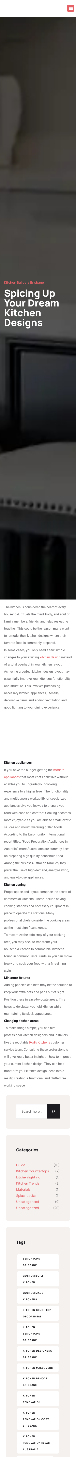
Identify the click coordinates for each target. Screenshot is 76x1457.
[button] (70, 8)
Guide (20, 1165)
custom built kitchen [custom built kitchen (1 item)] (33, 1279)
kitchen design (50, 657)
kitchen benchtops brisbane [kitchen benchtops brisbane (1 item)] (31, 1333)
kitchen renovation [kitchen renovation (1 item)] (32, 1399)
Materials (23, 1189)
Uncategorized (27, 1208)
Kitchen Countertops (32, 1171)
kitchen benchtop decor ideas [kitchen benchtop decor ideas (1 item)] (37, 1313)
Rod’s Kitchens (39, 1042)
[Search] (53, 1111)
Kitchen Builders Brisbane (24, 282)
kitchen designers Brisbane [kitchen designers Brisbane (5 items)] (37, 1354)
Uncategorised (27, 1201)
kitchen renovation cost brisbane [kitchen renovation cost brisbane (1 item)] (36, 1419)
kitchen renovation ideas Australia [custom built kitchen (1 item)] (36, 1443)
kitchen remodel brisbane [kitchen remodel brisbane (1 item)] (36, 1382)
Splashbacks (25, 1195)
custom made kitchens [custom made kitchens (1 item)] (33, 1296)
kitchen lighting (28, 1177)
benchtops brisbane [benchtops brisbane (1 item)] (31, 1262)
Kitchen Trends (27, 1183)
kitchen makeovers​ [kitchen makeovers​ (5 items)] (38, 1368)
